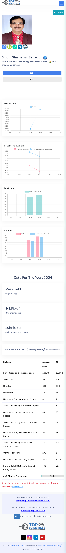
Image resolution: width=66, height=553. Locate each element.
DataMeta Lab (16, 545)
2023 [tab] (32, 79)
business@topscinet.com (33, 510)
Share (58, 12)
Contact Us (17, 486)
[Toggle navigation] (61, 3)
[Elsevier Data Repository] (50, 545)
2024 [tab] (32, 73)
